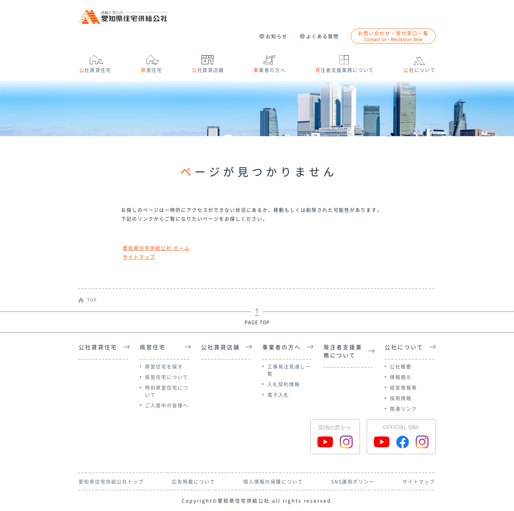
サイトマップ (139, 256)
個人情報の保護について (273, 481)
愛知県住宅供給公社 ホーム (156, 247)
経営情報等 (403, 387)
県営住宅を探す (164, 366)
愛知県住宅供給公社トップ (111, 481)
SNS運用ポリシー (353, 481)
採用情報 (401, 398)
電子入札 (278, 394)
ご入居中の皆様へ (166, 405)
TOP (92, 300)
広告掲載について (193, 481)
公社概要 (401, 366)
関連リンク (403, 408)
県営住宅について (166, 376)
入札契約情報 (283, 384)
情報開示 (401, 376)
